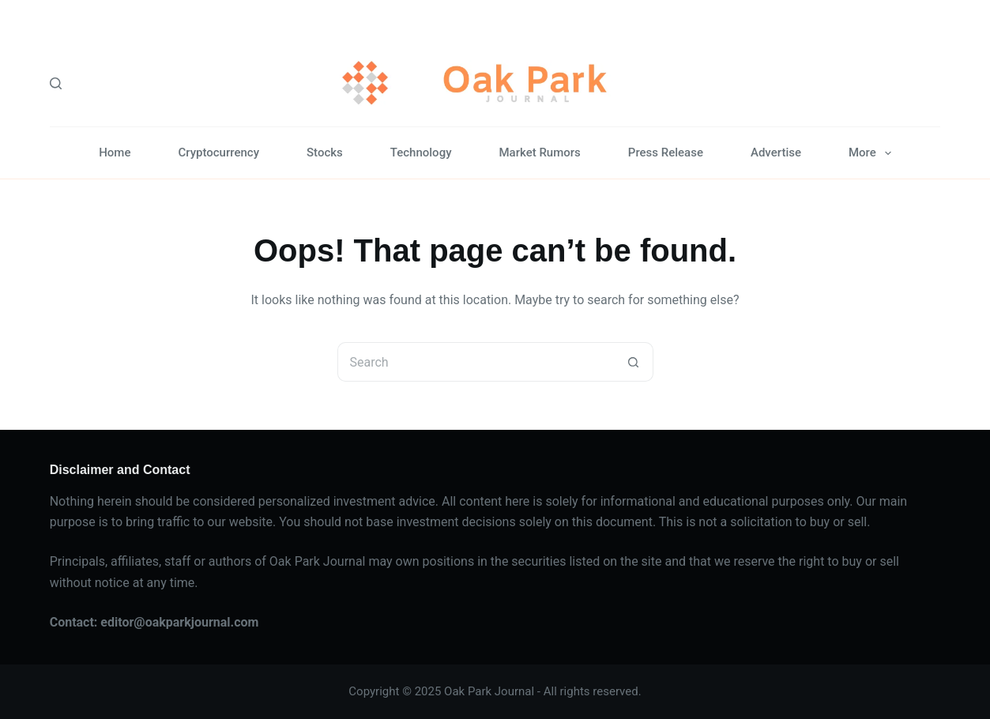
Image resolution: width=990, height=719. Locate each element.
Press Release (665, 152)
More (873, 153)
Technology (421, 152)
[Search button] (633, 362)
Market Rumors (539, 152)
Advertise (776, 152)
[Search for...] (475, 362)
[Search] (56, 83)
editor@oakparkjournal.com (179, 622)
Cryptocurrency (218, 152)
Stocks (325, 152)
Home (114, 152)
